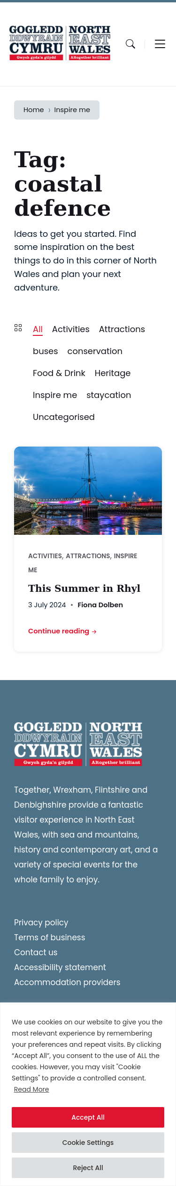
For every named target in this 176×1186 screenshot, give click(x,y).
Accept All (88, 1117)
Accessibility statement (60, 967)
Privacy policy (41, 922)
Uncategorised (64, 417)
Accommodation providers (67, 982)
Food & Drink (59, 373)
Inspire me (72, 109)
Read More (31, 1089)
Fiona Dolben (100, 605)
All (38, 329)
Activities (71, 329)
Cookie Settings (88, 1142)
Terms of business (49, 937)
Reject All (88, 1167)
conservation (94, 351)
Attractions (122, 329)
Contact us (36, 952)
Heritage (113, 373)
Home (33, 109)
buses (45, 351)
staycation (108, 395)
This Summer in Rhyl (84, 588)
